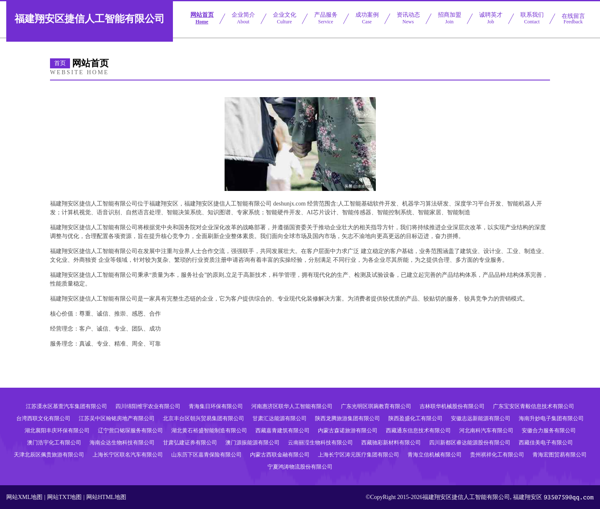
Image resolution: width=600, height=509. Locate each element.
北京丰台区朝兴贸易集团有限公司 (203, 418)
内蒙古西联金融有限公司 (280, 454)
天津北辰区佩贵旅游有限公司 (49, 454)
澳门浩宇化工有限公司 (54, 442)
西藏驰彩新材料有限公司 (391, 442)
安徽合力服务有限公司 (549, 430)
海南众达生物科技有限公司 (122, 442)
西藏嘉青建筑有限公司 (282, 430)
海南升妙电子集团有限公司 (551, 418)
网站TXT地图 (64, 497)
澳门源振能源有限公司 (252, 442)
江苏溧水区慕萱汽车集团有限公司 (66, 406)
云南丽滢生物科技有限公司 (320, 442)
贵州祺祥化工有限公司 (497, 454)
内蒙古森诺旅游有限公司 (348, 430)
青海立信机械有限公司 (435, 454)
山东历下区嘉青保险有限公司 (206, 454)
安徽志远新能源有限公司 (480, 418)
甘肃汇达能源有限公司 (279, 418)
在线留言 (573, 19)
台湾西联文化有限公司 (43, 418)
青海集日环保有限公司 (216, 406)
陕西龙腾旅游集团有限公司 (347, 418)
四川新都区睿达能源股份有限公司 (469, 442)
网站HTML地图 (106, 497)
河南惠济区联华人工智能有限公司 (291, 406)
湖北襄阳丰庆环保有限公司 (57, 430)
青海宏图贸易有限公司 (559, 454)
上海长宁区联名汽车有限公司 (127, 454)
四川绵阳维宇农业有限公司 (147, 406)
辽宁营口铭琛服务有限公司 (130, 430)
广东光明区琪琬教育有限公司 (376, 406)
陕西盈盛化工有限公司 (415, 418)
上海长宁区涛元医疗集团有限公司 (358, 454)
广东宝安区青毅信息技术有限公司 (533, 406)
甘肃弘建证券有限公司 (190, 442)
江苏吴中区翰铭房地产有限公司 (117, 418)
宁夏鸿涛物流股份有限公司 (300, 466)
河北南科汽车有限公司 (486, 430)
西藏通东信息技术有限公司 (418, 430)
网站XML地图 (24, 497)
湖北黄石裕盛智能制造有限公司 (209, 430)
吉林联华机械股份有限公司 (452, 406)
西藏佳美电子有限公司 (546, 442)
